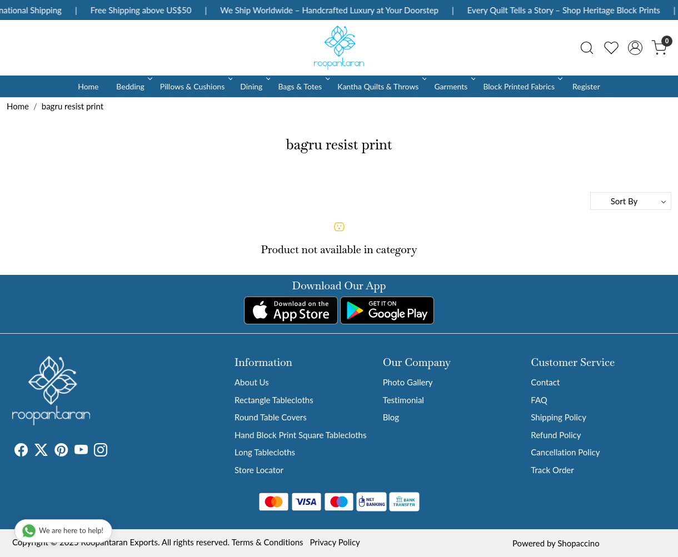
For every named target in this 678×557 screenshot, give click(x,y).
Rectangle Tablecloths (274, 400)
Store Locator (259, 470)
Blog (391, 417)
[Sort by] (630, 201)
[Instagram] (100, 451)
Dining (254, 86)
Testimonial (403, 400)
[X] (41, 451)
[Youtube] (81, 451)
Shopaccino (578, 543)
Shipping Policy (558, 417)
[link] (587, 48)
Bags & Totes (303, 86)
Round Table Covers (271, 417)
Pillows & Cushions (195, 86)
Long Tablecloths (265, 452)
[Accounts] (635, 48)
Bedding (133, 86)
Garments (453, 86)
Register (586, 86)
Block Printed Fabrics (522, 86)
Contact (545, 382)
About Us (252, 382)
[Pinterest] (61, 451)
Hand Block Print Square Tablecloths (300, 435)
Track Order (552, 470)
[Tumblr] (114, 451)
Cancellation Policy (565, 452)
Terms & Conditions (267, 542)
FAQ (539, 400)
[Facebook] (21, 451)
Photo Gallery (408, 382)
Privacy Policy (335, 542)
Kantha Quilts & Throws (381, 86)
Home (88, 86)
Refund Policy (556, 435)
